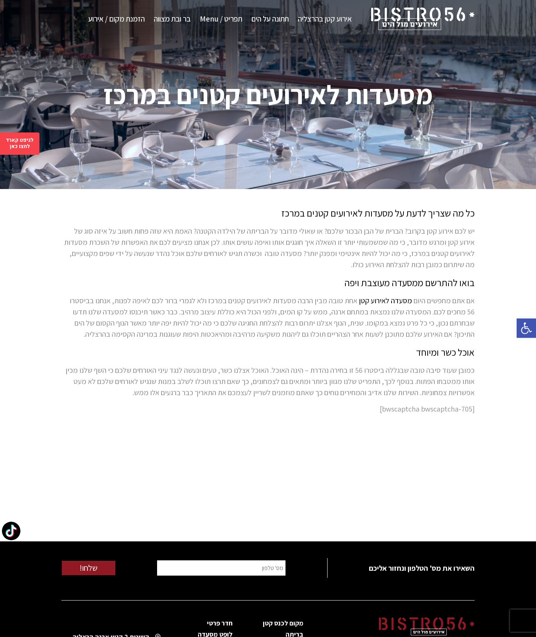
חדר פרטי (220, 623)
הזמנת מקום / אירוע (116, 19)
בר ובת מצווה (172, 19)
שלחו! (89, 568)
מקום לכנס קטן (283, 623)
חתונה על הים (270, 19)
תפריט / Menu (221, 19)
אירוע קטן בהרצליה (325, 19)
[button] (526, 328)
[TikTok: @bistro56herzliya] (11, 532)
